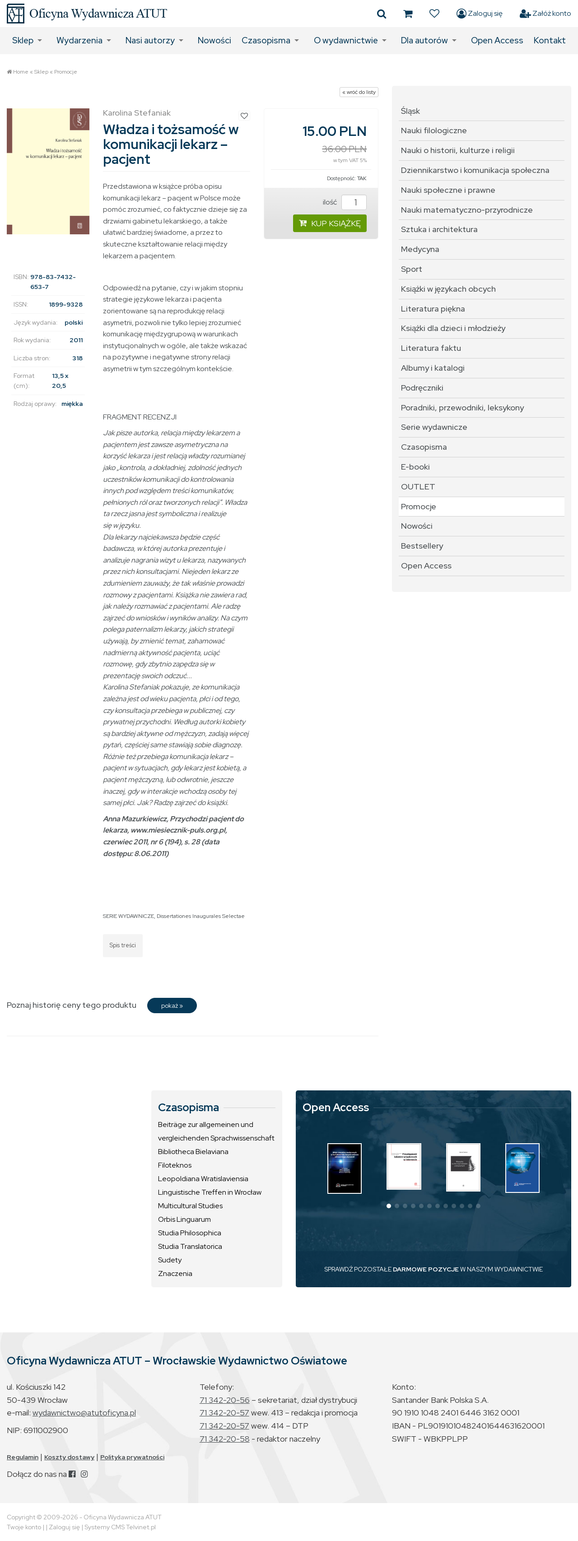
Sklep (22, 40)
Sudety (170, 1260)
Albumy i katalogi (433, 368)
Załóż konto (545, 14)
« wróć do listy (359, 92)
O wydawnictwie (346, 40)
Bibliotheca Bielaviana (193, 1151)
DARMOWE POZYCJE (426, 1269)
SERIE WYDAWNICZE (128, 916)
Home (20, 71)
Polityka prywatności (132, 1457)
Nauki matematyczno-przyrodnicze (467, 210)
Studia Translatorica (190, 1246)
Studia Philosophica (189, 1233)
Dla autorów (424, 40)
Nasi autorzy (150, 40)
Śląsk (410, 111)
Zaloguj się (480, 14)
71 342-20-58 (225, 1439)
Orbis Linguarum (184, 1219)
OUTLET (418, 486)
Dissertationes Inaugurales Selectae (201, 916)
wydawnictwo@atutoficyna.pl (84, 1412)
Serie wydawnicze (434, 427)
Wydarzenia (79, 40)
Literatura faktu (431, 348)
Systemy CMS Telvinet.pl (120, 1527)
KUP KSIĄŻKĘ (330, 223)
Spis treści (123, 945)
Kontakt (550, 40)
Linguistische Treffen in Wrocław (209, 1192)
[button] (389, 1206)
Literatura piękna (433, 308)
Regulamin (22, 1457)
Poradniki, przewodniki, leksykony (462, 407)
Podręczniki (422, 387)
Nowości (214, 40)
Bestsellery (422, 545)
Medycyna (420, 249)
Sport (411, 269)
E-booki (415, 466)
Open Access (497, 40)
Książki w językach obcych (448, 289)
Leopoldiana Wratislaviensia (203, 1178)
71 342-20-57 (224, 1412)
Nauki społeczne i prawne (448, 190)
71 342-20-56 (225, 1400)
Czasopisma (266, 40)
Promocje (65, 71)
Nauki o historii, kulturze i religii (458, 150)
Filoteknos (174, 1165)
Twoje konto (24, 1527)
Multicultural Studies (190, 1205)
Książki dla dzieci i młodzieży (453, 328)
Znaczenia (175, 1273)
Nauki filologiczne (434, 130)
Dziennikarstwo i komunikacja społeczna (475, 170)
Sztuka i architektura (439, 229)
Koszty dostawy (69, 1457)
